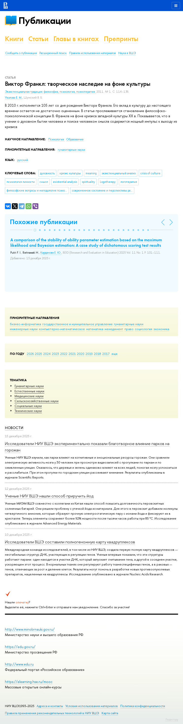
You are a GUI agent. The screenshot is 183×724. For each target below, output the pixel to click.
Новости (14, 427)
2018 (97, 353)
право (129, 329)
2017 (105, 353)
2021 (72, 353)
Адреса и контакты (50, 706)
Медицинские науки (29, 396)
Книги (14, 38)
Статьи (38, 38)
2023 (55, 353)
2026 (30, 353)
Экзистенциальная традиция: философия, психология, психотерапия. (50, 92)
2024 (47, 353)
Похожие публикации (43, 221)
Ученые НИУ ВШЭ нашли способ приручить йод (49, 496)
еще (114, 353)
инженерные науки (24, 329)
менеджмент (114, 329)
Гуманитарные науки (29, 386)
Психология (56, 139)
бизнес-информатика (25, 324)
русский (22, 160)
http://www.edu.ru (19, 664)
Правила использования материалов (92, 53)
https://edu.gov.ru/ (20, 646)
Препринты (121, 38)
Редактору (172, 719)
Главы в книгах (76, 38)
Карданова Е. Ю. (50, 253)
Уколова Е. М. (13, 98)
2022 (63, 353)
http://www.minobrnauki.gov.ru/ (30, 629)
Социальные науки (28, 406)
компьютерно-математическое (62, 329)
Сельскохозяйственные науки (37, 401)
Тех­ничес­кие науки (28, 410)
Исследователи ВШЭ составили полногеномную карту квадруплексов (70, 542)
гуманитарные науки (128, 324)
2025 (38, 353)
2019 (89, 353)
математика (94, 329)
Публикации (44, 20)
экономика (161, 329)
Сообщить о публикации (21, 53)
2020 (80, 353)
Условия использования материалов (91, 706)
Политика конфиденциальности (142, 706)
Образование (75, 139)
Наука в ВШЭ (127, 53)
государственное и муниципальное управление (77, 324)
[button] (34, 230)
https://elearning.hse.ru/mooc (28, 681)
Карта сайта (110, 713)
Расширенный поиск (53, 53)
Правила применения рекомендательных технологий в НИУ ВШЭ (52, 713)
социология (143, 329)
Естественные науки (29, 391)
